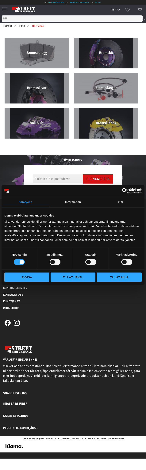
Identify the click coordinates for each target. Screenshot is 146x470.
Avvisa (26, 277)
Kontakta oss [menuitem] (13, 294)
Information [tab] (73, 202)
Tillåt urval (73, 277)
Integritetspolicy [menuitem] (72, 438)
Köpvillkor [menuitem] (53, 438)
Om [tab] (120, 202)
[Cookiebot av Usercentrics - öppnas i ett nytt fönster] (125, 191)
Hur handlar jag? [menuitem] (34, 438)
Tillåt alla (119, 277)
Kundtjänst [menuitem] (11, 301)
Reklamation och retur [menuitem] (110, 438)
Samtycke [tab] (25, 202)
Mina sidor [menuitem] (11, 308)
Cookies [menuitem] (90, 438)
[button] (5, 9)
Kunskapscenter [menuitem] (15, 288)
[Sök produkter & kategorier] (72, 18)
